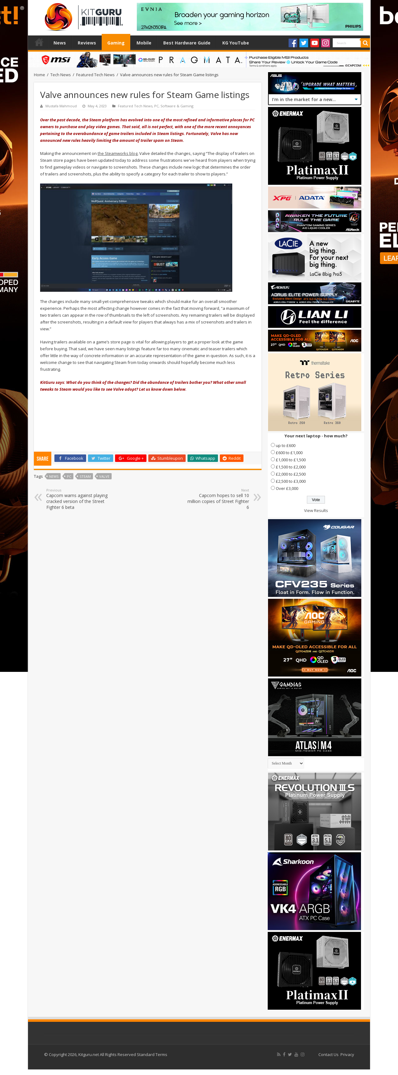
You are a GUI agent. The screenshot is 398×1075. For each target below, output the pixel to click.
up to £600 (285, 445)
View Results (316, 510)
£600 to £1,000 (289, 452)
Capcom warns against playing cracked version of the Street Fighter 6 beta (78, 499)
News (59, 43)
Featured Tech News (95, 74)
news (53, 476)
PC (156, 106)
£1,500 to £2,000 (291, 467)
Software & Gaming (176, 106)
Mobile (144, 43)
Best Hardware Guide (187, 43)
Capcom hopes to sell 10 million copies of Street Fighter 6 (217, 499)
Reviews (87, 43)
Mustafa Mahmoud (61, 106)
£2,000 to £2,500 (291, 474)
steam (85, 476)
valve (104, 476)
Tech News (60, 74)
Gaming (116, 43)
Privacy (347, 1054)
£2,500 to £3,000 (291, 481)
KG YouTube (235, 43)
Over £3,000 (287, 488)
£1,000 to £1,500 (291, 460)
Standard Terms (152, 1054)
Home (39, 42)
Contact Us (328, 1054)
